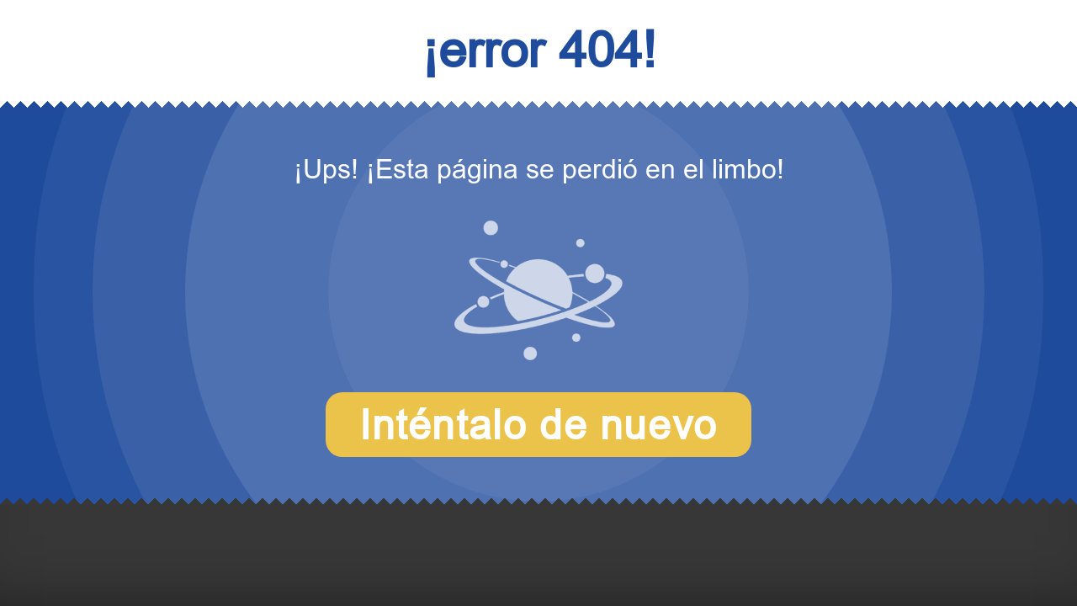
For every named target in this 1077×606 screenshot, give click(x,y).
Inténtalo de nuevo (538, 424)
